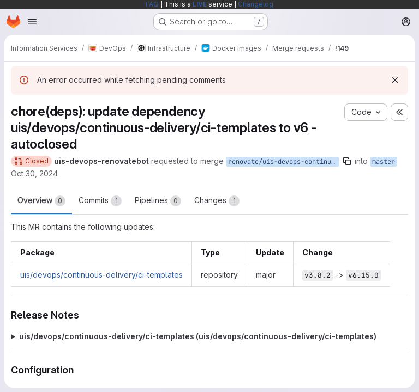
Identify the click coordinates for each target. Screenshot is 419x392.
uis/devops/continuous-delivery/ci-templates (101, 274)
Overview (41, 200)
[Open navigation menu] (32, 21)
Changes (217, 200)
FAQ (152, 4)
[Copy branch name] (347, 161)
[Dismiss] (395, 80)
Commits (100, 200)
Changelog (255, 4)
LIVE (200, 4)
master (383, 161)
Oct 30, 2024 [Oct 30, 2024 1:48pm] (34, 173)
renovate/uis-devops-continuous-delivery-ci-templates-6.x (283, 161)
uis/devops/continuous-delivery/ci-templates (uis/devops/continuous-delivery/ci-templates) (197, 336)
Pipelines (158, 200)
